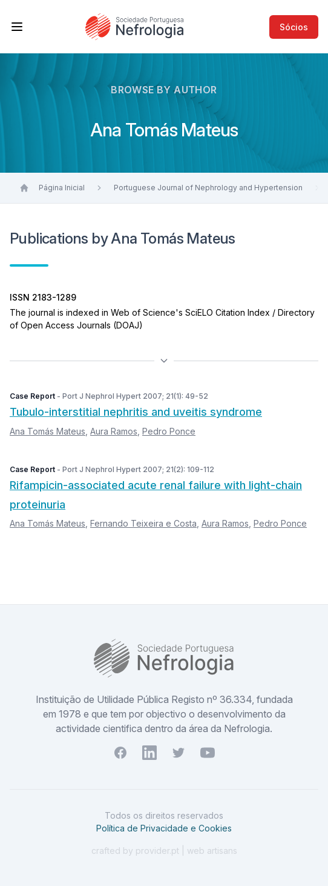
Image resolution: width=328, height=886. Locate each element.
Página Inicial (62, 187)
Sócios (294, 27)
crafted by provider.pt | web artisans (164, 850)
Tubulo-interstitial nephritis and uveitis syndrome (136, 411)
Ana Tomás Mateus (47, 431)
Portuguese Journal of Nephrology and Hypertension (208, 187)
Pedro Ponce (168, 431)
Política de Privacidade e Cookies (164, 828)
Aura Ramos (113, 431)
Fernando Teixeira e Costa (143, 523)
